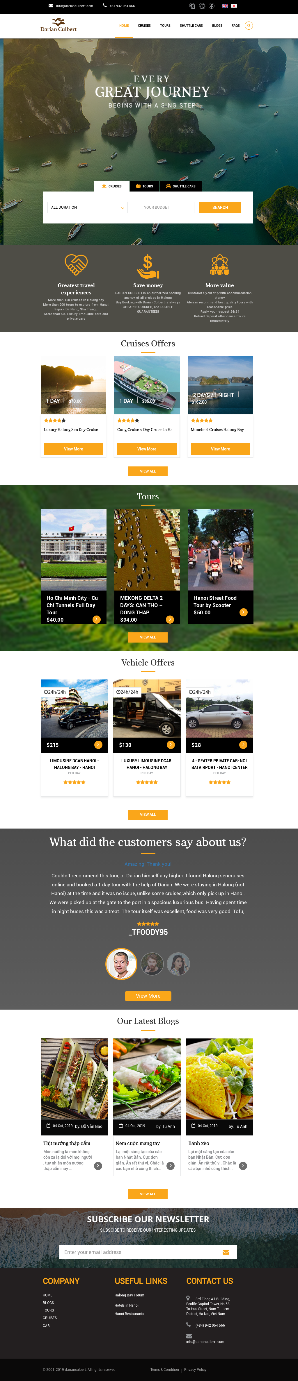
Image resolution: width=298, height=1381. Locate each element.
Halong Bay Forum (129, 1295)
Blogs (217, 26)
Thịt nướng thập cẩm (66, 1143)
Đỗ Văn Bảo (91, 1126)
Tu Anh (168, 1126)
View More (73, 449)
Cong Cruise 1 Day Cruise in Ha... (220, 429)
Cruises (144, 26)
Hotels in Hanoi (127, 1305)
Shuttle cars (191, 26)
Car (46, 1326)
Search (220, 207)
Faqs (236, 26)
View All (148, 471)
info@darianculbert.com (74, 6)
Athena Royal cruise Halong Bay (72, 429)
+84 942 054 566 (122, 6)
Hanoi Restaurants (129, 1314)
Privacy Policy (195, 1370)
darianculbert (75, 1370)
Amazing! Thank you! (148, 864)
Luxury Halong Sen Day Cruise (145, 429)
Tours (165, 26)
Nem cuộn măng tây (138, 1143)
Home (124, 26)
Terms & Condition (164, 1370)
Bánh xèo (198, 1143)
